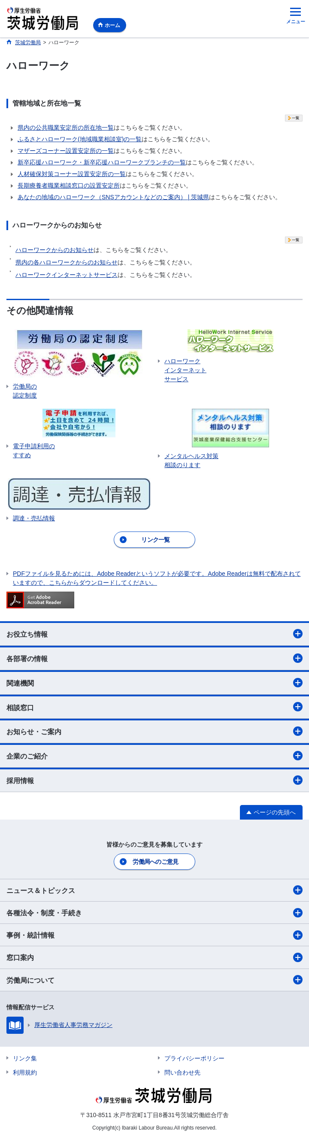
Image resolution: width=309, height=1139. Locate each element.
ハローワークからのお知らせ (54, 249)
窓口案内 (154, 957)
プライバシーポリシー (194, 1058)
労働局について (154, 979)
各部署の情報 (154, 658)
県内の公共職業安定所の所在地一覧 (66, 127)
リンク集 (25, 1058)
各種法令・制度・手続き (154, 912)
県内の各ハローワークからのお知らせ (66, 262)
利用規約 (25, 1072)
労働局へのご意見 (155, 861)
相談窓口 (154, 706)
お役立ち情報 (154, 633)
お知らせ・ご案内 (154, 731)
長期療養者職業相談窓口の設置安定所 (69, 185)
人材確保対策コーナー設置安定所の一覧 (72, 173)
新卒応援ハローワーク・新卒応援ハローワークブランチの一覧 (102, 162)
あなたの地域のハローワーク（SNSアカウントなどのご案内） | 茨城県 (113, 197)
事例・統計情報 (154, 935)
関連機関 (154, 682)
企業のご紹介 (154, 755)
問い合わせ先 (182, 1072)
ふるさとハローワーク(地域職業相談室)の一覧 (80, 139)
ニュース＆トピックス (154, 890)
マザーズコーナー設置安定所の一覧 (66, 150)
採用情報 (154, 780)
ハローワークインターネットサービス (66, 274)
